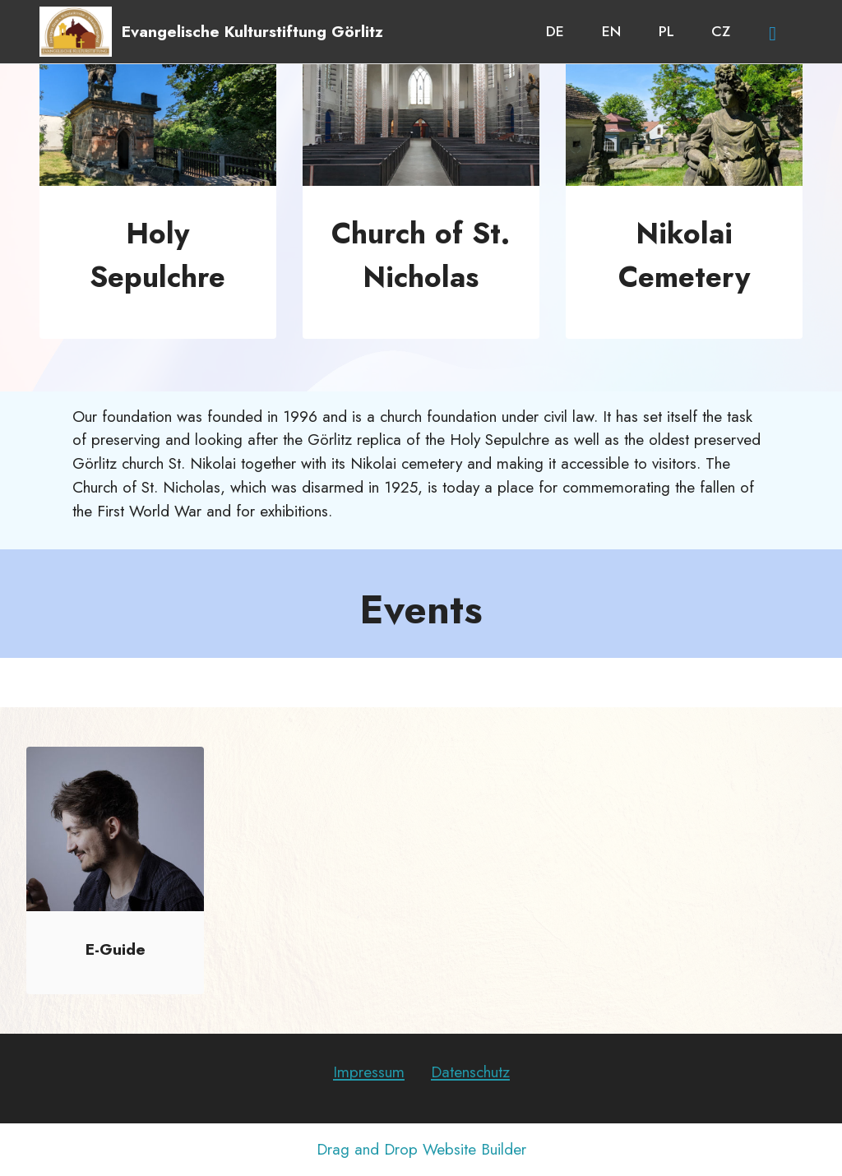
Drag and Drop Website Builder (421, 1149)
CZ (720, 31)
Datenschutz (470, 1071)
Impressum (369, 1071)
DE (555, 31)
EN (611, 31)
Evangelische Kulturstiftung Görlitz (252, 31)
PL (666, 31)
